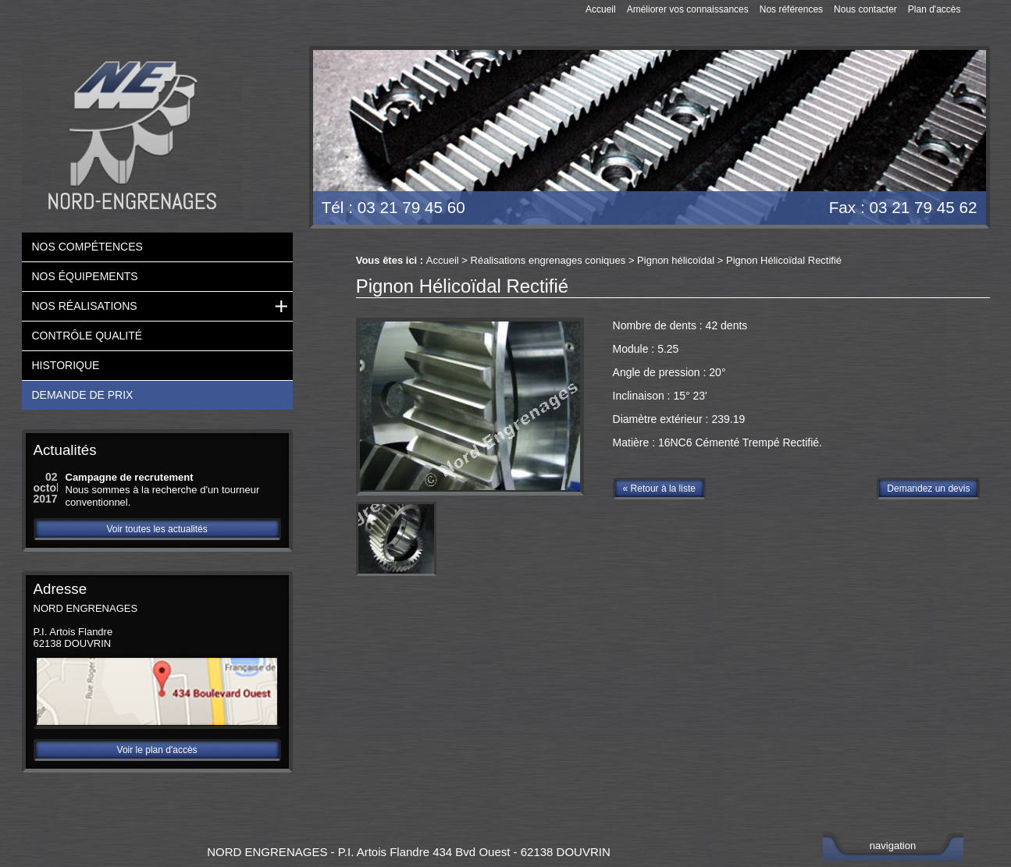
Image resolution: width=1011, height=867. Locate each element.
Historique (66, 365)
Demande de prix (82, 395)
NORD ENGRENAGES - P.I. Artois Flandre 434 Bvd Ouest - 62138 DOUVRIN (409, 851)
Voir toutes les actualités (156, 529)
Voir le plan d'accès (157, 749)
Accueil (601, 9)
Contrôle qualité (87, 335)
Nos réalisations (84, 306)
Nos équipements (85, 276)
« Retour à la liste (659, 488)
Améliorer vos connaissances (688, 9)
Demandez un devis (928, 488)
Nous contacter (865, 9)
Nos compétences (87, 246)
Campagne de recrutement (130, 477)
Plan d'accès (934, 9)
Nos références (791, 9)
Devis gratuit (922, 94)
